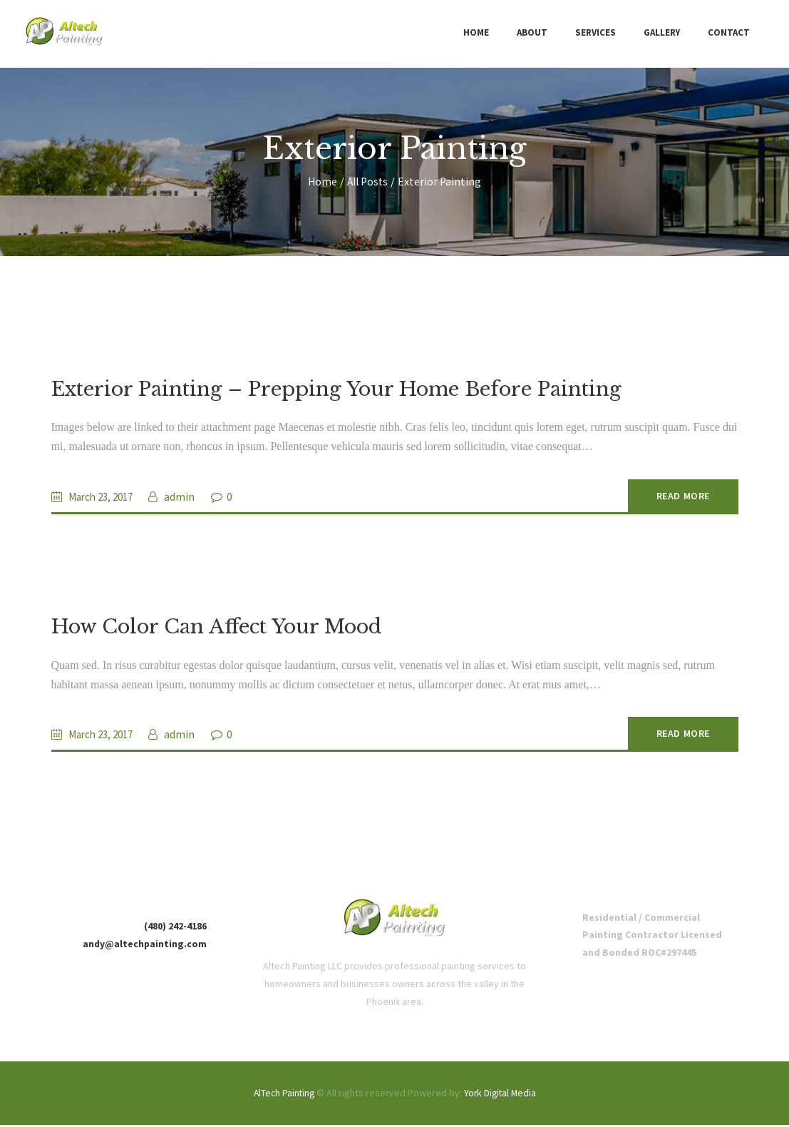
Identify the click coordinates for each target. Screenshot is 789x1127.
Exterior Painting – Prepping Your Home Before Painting (341, 389)
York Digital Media (501, 1095)
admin (186, 497)
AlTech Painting (282, 1095)
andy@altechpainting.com (144, 946)
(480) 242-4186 (175, 928)
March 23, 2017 (104, 497)
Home (321, 181)
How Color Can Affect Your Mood (221, 628)
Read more (674, 497)
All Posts (368, 181)
